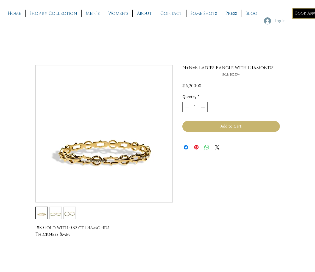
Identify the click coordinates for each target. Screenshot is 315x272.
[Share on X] (217, 147)
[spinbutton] (195, 107)
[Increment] (203, 107)
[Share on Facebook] (186, 147)
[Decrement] (186, 107)
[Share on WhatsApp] (207, 147)
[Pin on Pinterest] (196, 147)
